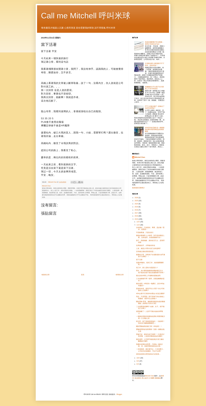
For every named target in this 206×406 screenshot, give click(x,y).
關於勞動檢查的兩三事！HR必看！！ (149, 326)
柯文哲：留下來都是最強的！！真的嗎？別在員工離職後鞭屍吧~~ (150, 322)
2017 (137, 213)
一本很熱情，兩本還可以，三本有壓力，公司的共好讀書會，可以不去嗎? (150, 350)
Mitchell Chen (140, 157)
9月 (138, 361)
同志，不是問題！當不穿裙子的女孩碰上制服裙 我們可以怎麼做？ (150, 297)
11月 (138, 225)
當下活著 (139, 260)
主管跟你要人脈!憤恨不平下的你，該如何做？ (154, 64)
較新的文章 (46, 275)
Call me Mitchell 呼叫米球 (85, 15)
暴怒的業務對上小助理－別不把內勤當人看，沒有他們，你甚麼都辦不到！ (150, 236)
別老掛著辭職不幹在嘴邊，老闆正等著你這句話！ (154, 43)
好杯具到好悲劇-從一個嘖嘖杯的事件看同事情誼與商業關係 (154, 129)
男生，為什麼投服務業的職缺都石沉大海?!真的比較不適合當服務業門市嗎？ (150, 271)
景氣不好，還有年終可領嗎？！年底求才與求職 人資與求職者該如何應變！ (150, 335)
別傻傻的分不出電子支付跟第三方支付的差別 (154, 88)
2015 (137, 219)
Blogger (119, 394)
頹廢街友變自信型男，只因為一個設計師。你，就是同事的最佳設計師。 (149, 345)
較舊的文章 (120, 275)
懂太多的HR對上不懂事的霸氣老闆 (148, 276)
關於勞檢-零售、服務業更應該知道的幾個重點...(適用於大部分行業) (150, 302)
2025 (137, 201)
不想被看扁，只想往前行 (144, 232)
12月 (138, 222)
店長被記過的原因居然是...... (146, 251)
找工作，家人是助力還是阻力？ (147, 268)
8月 (138, 364)
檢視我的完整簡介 (138, 188)
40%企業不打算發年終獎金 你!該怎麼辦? (150, 293)
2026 (137, 198)
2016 (137, 216)
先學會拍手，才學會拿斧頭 (145, 245)
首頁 (82, 275)
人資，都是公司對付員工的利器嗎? (148, 248)
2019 (137, 207)
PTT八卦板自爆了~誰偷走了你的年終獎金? (155, 107)
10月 (138, 358)
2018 (137, 210)
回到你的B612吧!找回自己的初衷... (148, 354)
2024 (137, 204)
